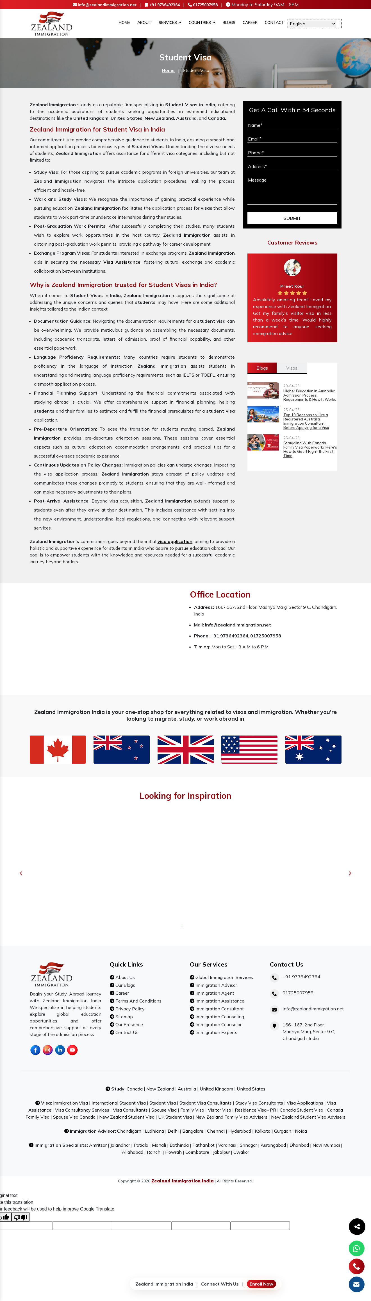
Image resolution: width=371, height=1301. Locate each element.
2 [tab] (185, 926)
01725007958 (203, 4)
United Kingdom (217, 1089)
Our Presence (128, 1024)
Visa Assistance (121, 262)
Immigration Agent (214, 993)
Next (350, 873)
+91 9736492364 (162, 4)
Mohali (159, 1145)
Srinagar (248, 1145)
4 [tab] (194, 926)
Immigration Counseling (219, 1016)
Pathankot (203, 1145)
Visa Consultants (130, 1110)
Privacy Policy (129, 1009)
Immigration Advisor (215, 985)
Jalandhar (120, 1145)
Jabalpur (221, 1152)
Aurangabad (273, 1145)
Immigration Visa (70, 1103)
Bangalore (192, 1131)
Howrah (173, 1152)
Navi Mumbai (326, 1145)
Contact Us (126, 1032)
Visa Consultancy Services (82, 1110)
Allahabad (132, 1152)
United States (251, 1089)
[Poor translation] (20, 1216)
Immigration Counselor (218, 1024)
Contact (274, 22)
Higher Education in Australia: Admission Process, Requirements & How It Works (309, 395)
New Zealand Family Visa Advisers (231, 1117)
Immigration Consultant (219, 1009)
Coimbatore (197, 1152)
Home (124, 22)
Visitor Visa (219, 1110)
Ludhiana (154, 1131)
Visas (291, 368)
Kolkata (262, 1131)
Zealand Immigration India (164, 1284)
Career (250, 22)
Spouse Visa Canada (74, 1117)
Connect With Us (220, 1284)
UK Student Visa (175, 1117)
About (144, 22)
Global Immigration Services (223, 977)
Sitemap (123, 1016)
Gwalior (241, 1152)
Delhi (173, 1131)
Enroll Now (261, 1284)
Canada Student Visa (301, 1110)
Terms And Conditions (137, 1001)
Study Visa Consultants (259, 1103)
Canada (135, 1089)
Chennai (216, 1131)
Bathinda (179, 1145)
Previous (21, 873)
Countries (202, 22)
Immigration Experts (215, 1032)
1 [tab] (181, 926)
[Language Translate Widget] (312, 24)
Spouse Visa (164, 1110)
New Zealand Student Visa (127, 1117)
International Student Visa (119, 1103)
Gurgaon (282, 1131)
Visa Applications (305, 1103)
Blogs (229, 22)
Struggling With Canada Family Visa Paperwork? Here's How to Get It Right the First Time (310, 449)
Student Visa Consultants (205, 1103)
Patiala (141, 1145)
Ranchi (154, 1152)
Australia (187, 1089)
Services (170, 22)
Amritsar (98, 1145)
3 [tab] (190, 926)
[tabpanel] (81, 873)
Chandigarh (129, 1131)
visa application (175, 541)
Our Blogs (124, 985)
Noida (301, 1131)
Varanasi (227, 1145)
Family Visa (192, 1110)
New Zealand (160, 1089)
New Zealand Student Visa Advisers (308, 1117)
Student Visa (162, 1103)
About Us (124, 977)
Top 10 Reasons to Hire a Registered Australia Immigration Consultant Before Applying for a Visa (306, 421)
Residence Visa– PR (256, 1110)
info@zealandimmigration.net (105, 4)
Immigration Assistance (219, 1001)
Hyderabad (239, 1131)
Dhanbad (299, 1145)
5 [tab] (198, 926)
